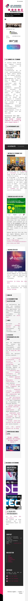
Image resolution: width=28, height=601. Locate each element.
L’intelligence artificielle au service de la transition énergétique (13, 361)
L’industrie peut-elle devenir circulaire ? (13, 372)
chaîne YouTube (11, 289)
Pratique (9, 560)
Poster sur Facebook (13, 578)
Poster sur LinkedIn (13, 581)
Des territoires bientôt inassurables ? (13, 399)
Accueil (9, 555)
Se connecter (20, 1)
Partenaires (10, 561)
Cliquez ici (14, 188)
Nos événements (11, 559)
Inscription (10, 557)
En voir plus (10, 129)
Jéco (9, 556)
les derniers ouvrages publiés (13, 325)
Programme (10, 558)
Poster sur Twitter (12, 576)
